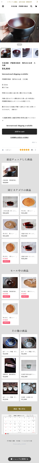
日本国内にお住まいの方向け (19, 137)
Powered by (19, 444)
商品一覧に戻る (19, 409)
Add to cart (19, 132)
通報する (34, 142)
